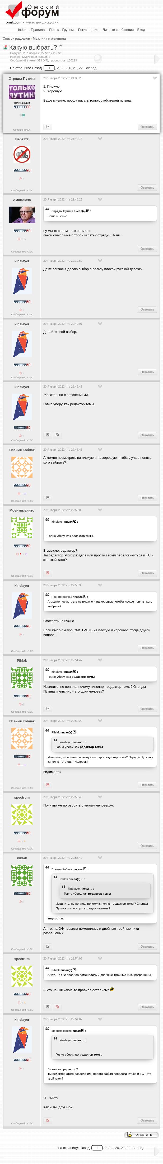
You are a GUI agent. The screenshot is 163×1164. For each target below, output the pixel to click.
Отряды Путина (22, 78)
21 (75, 68)
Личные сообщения (118, 30)
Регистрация (88, 30)
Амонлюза (22, 200)
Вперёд (90, 68)
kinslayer (22, 261)
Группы (68, 30)
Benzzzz (22, 139)
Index (22, 30)
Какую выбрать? (33, 47)
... (83, 742)
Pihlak (22, 660)
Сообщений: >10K (22, 190)
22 (80, 68)
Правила (38, 30)
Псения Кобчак (22, 450)
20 (69, 68)
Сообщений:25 (22, 129)
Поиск (54, 30)
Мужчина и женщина (49, 38)
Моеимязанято (22, 510)
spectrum (22, 797)
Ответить (147, 127)
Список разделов (16, 38)
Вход (141, 30)
